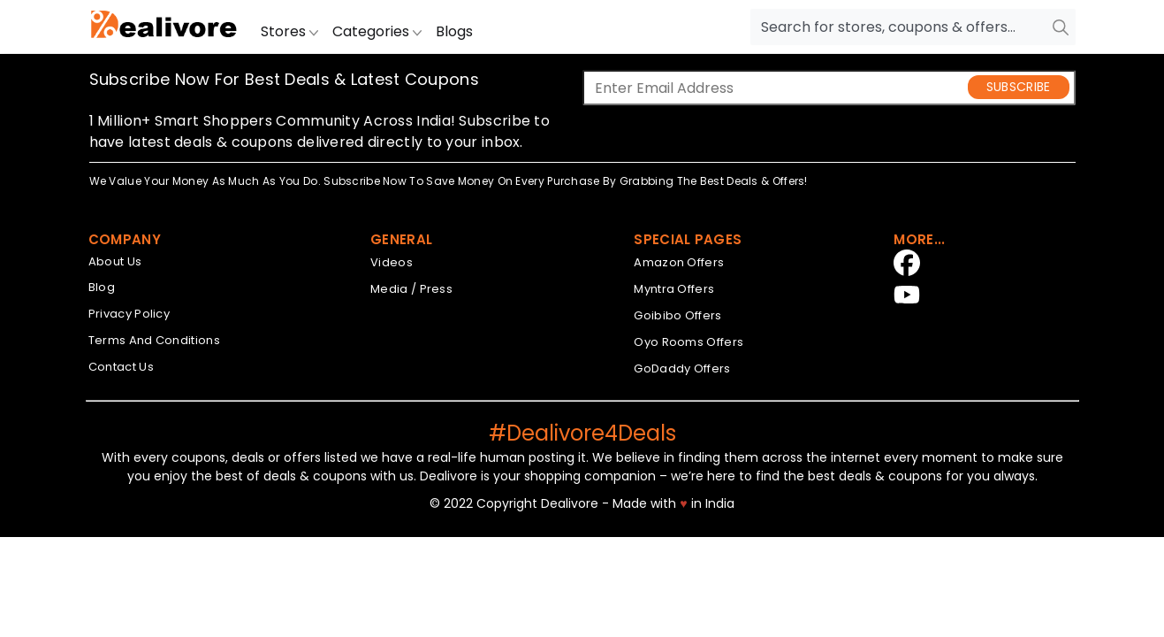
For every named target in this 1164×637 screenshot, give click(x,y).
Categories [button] (377, 31)
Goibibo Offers (677, 315)
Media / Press (411, 288)
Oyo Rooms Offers (688, 342)
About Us (114, 261)
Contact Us (121, 366)
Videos (391, 262)
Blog (101, 287)
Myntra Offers (674, 288)
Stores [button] (289, 31)
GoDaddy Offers (682, 368)
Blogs (454, 31)
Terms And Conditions (154, 340)
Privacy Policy (129, 313)
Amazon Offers (679, 262)
